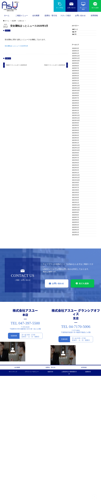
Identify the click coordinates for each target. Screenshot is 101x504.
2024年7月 (77, 136)
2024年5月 (77, 144)
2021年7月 (77, 283)
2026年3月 (77, 54)
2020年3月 (77, 349)
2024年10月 (77, 124)
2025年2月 (77, 107)
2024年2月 (77, 156)
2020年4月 (77, 344)
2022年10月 (77, 222)
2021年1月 (77, 308)
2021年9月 (77, 275)
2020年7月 (77, 332)
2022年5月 (77, 242)
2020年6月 (77, 336)
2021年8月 (77, 279)
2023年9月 (77, 177)
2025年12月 (77, 66)
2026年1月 (77, 62)
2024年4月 (77, 148)
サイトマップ (13, 499)
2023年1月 (77, 209)
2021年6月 (77, 287)
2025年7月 (77, 87)
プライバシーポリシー (32, 499)
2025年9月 (77, 79)
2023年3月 (77, 201)
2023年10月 (77, 173)
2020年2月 (77, 353)
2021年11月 (77, 267)
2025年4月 (77, 99)
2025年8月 (77, 83)
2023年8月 (77, 181)
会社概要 (17, 494)
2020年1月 (77, 357)
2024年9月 (77, 128)
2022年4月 (77, 246)
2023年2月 (77, 205)
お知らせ (7, 30)
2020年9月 (77, 324)
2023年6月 (77, 189)
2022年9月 (77, 226)
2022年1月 (77, 259)
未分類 (76, 38)
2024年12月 (77, 115)
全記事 (76, 34)
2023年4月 (77, 197)
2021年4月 (77, 295)
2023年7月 (77, 185)
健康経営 (88, 499)
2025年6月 (77, 91)
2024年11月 (77, 119)
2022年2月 (77, 254)
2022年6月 (77, 238)
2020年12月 (77, 312)
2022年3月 (77, 250)
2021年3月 (77, 299)
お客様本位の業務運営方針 (69, 500)
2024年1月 (77, 160)
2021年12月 (77, 263)
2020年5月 (77, 340)
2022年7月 (77, 234)
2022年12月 (77, 213)
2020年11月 (77, 316)
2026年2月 (77, 58)
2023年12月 (77, 164)
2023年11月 (77, 169)
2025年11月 (77, 70)
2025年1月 (77, 111)
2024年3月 (77, 152)
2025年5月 (77, 95)
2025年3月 (77, 103)
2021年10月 (77, 271)
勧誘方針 (50, 499)
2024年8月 (77, 132)
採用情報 (84, 494)
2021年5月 (77, 291)
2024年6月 (77, 140)
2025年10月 (77, 74)
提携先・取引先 (50, 494)
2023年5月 (77, 193)
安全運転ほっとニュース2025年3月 (18, 46)
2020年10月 (77, 320)
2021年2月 (77, 303)
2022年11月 (77, 218)
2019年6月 (77, 361)
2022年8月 (77, 230)
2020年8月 (77, 328)
